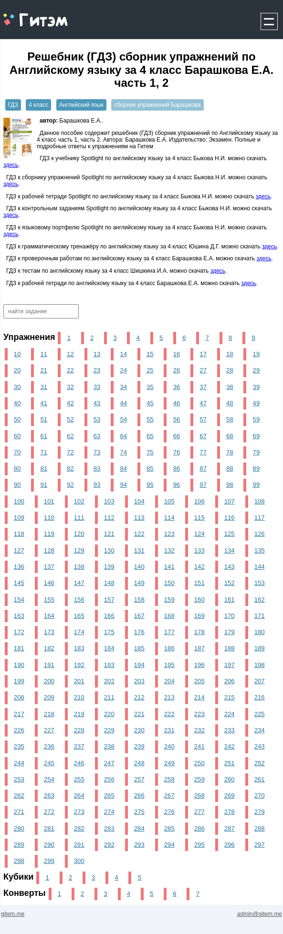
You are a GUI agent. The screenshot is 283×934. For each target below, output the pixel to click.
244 (19, 763)
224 (229, 714)
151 (199, 582)
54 (123, 419)
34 (123, 386)
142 (199, 566)
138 (79, 566)
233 (229, 730)
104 (139, 501)
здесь (10, 165)
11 (43, 354)
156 (79, 599)
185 (139, 648)
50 (17, 419)
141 (169, 566)
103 (109, 501)
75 (150, 452)
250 (199, 763)
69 (256, 436)
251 (229, 763)
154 (19, 599)
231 (169, 730)
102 (79, 501)
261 (259, 779)
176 (139, 632)
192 (79, 664)
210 (79, 697)
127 (19, 550)
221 (139, 714)
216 (259, 697)
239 (139, 746)
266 (139, 795)
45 (150, 403)
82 (70, 468)
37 (203, 386)
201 (79, 681)
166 (109, 615)
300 (79, 860)
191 (49, 664)
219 (79, 714)
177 (169, 632)
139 (109, 566)
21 (43, 370)
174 (79, 632)
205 (199, 681)
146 (49, 582)
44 (123, 403)
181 (19, 648)
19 (256, 354)
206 (229, 681)
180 (259, 632)
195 (169, 664)
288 (259, 828)
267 (169, 795)
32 (70, 386)
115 (199, 517)
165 (79, 615)
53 (97, 419)
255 (79, 779)
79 (256, 452)
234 (259, 730)
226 (19, 730)
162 (259, 599)
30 (17, 386)
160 (199, 599)
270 (259, 795)
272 (49, 811)
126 (259, 533)
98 (229, 484)
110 (49, 517)
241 (199, 746)
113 (139, 517)
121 (109, 533)
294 (169, 844)
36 (176, 386)
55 (150, 419)
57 (203, 419)
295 (199, 844)
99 (256, 484)
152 (229, 582)
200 (49, 681)
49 (256, 403)
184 (109, 648)
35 (150, 386)
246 (79, 763)
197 (229, 664)
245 (49, 763)
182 (49, 648)
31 (43, 386)
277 (199, 811)
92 (70, 484)
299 (49, 860)
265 (109, 795)
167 (139, 615)
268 (199, 795)
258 (169, 779)
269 (229, 795)
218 (49, 714)
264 (79, 795)
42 (70, 403)
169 (199, 615)
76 (176, 452)
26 (176, 370)
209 (49, 697)
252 (259, 763)
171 (259, 615)
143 (229, 566)
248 (139, 763)
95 (150, 484)
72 (70, 452)
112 (109, 517)
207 (259, 681)
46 (176, 403)
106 (199, 501)
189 (259, 648)
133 (199, 550)
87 (203, 468)
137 (49, 566)
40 (17, 403)
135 (259, 550)
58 (229, 419)
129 (79, 550)
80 (17, 468)
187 (199, 648)
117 (259, 517)
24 (123, 370)
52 (70, 419)
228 (79, 730)
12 (70, 354)
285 (169, 828)
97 (203, 484)
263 (49, 795)
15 (150, 354)
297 (259, 844)
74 (123, 452)
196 (199, 664)
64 (123, 436)
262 (19, 795)
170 (229, 615)
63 (97, 436)
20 (17, 370)
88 (229, 468)
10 (17, 354)
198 (259, 664)
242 (229, 746)
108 (259, 501)
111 (79, 517)
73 (97, 452)
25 (150, 370)
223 (199, 714)
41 (43, 403)
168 (169, 615)
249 (169, 763)
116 (229, 517)
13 (97, 354)
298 (19, 860)
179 (229, 632)
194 (139, 664)
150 (169, 582)
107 (229, 501)
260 (229, 779)
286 (199, 828)
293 (139, 844)
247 (109, 763)
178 (199, 632)
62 (70, 436)
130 (109, 550)
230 (139, 730)
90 (17, 484)
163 (19, 615)
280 (19, 828)
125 (229, 533)
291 (79, 844)
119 (49, 533)
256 (109, 779)
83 (97, 468)
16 (176, 354)
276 (169, 811)
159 (169, 599)
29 (256, 370)
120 (79, 533)
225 (259, 714)
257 (139, 779)
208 (19, 697)
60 (17, 436)
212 (139, 697)
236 (49, 746)
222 (169, 714)
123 (169, 533)
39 (256, 386)
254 (49, 779)
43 (97, 403)
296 (229, 844)
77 (203, 452)
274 (109, 811)
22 (70, 370)
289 (19, 844)
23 (97, 370)
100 (19, 501)
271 (19, 811)
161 (229, 599)
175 (109, 632)
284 (139, 828)
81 (43, 468)
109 (19, 517)
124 (199, 533)
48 (229, 403)
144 (259, 566)
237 (79, 746)
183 (79, 648)
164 (49, 615)
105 (169, 501)
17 (203, 354)
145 (19, 582)
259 (199, 779)
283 (109, 828)
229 (109, 730)
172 (19, 632)
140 (139, 566)
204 (169, 681)
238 (109, 746)
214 (199, 697)
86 (176, 468)
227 (49, 730)
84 (123, 468)
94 (123, 484)
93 (97, 484)
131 (139, 550)
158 (139, 599)
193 (109, 664)
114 (169, 517)
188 (229, 648)
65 (150, 436)
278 (229, 811)
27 (203, 370)
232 (199, 730)
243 (259, 746)
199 (19, 681)
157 (109, 599)
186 (169, 648)
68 (229, 436)
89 (256, 468)
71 (43, 452)
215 (229, 697)
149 (139, 582)
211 (109, 697)
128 (49, 550)
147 (79, 582)
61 (43, 436)
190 (19, 664)
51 (43, 419)
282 (79, 828)
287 (229, 828)
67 (203, 436)
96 (176, 484)
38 (229, 386)
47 (203, 403)
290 (49, 844)
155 (49, 599)
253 (19, 779)
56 (176, 419)
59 (256, 419)
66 (176, 436)
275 (139, 811)
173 (49, 632)
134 (229, 550)
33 (97, 386)
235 (19, 746)
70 (17, 452)
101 (49, 501)
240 (169, 746)
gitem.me (25, 14)
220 (109, 714)
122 (139, 533)
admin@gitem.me (259, 914)
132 (169, 550)
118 (19, 533)
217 (19, 714)
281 (49, 828)
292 (109, 844)
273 (79, 811)
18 (229, 354)
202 (109, 681)
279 (259, 811)
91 (43, 484)
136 (19, 566)
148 (109, 582)
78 (229, 452)
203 (139, 681)
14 (123, 354)
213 (169, 697)
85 (150, 468)
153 (259, 582)
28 (229, 370)
